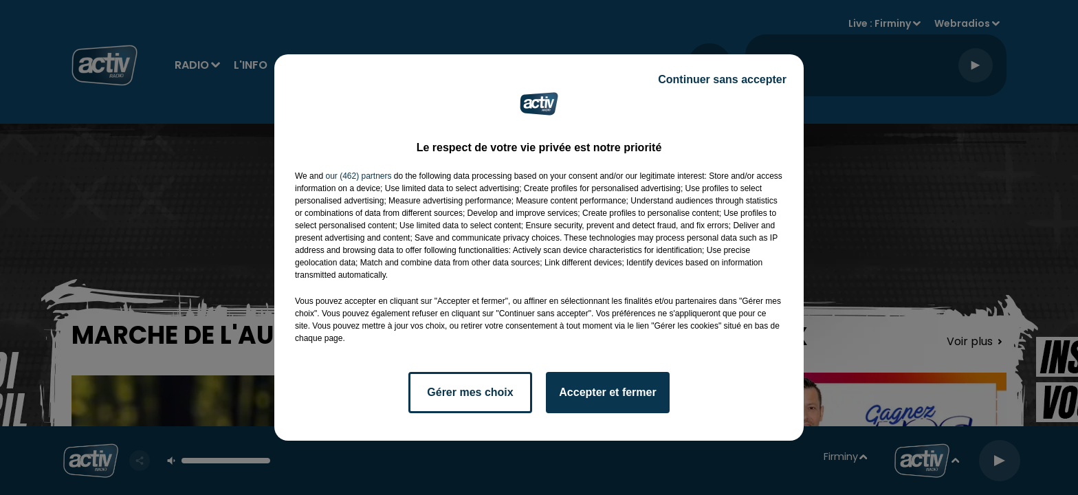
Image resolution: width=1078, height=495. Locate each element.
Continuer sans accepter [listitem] (722, 79)
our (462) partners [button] (358, 176)
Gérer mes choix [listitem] (470, 392)
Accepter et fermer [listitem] (607, 392)
